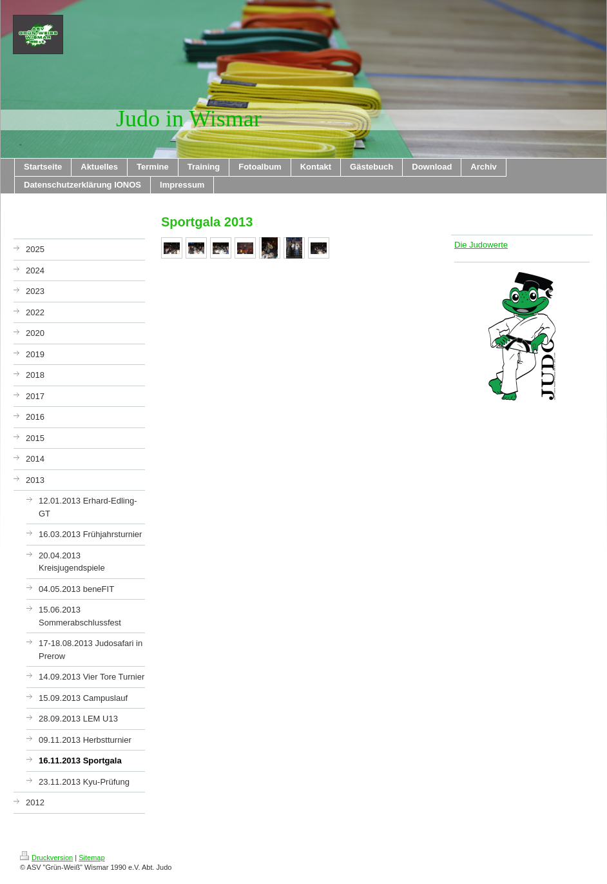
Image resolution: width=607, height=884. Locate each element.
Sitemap (91, 857)
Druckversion (46, 857)
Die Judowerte (481, 245)
